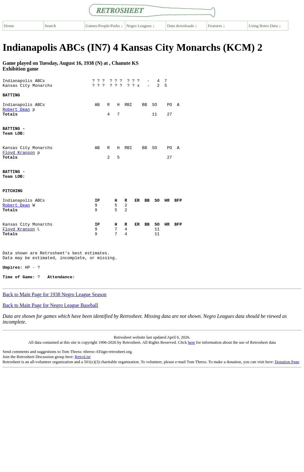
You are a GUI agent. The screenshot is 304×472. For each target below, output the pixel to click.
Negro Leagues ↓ (140, 25)
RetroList (82, 397)
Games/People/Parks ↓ (104, 25)
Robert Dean (16, 116)
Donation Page (287, 403)
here (191, 383)
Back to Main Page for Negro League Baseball (50, 346)
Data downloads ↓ (182, 25)
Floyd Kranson (19, 167)
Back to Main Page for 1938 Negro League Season (54, 335)
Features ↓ (216, 25)
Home (9, 25)
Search (50, 25)
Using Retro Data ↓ (265, 25)
